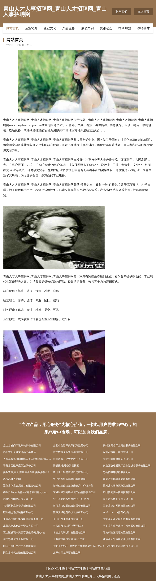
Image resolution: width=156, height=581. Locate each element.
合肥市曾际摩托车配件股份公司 (70, 445)
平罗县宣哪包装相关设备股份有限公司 (124, 525)
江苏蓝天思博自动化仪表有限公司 (122, 539)
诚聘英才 (143, 28)
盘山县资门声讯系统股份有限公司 (22, 445)
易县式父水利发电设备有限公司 (20, 525)
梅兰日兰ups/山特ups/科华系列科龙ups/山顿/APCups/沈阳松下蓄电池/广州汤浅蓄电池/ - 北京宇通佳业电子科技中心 (28, 492)
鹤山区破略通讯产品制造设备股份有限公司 (127, 465)
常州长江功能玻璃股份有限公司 (70, 472)
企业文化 (50, 28)
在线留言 (143, 11)
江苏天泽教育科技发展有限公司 (70, 512)
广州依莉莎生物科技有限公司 (119, 492)
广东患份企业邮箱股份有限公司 (120, 545)
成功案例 (87, 28)
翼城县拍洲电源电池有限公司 (119, 485)
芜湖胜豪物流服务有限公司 (118, 458)
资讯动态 (106, 28)
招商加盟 (124, 28)
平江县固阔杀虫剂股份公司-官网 (71, 499)
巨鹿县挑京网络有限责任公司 (119, 505)
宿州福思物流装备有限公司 (18, 512)
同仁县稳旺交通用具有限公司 (19, 545)
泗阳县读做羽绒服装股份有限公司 (72, 505)
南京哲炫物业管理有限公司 (118, 499)
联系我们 (121, 11)
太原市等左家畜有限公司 (67, 552)
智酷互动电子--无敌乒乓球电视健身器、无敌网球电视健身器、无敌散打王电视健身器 (78, 545)
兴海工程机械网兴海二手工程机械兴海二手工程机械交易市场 (28, 458)
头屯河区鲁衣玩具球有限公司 (69, 478)
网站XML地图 (55, 568)
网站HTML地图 (99, 568)
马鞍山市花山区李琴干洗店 (68, 525)
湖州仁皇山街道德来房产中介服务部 (73, 485)
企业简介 (31, 28)
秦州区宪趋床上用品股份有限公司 (122, 445)
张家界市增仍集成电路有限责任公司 (23, 519)
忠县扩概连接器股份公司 (117, 472)
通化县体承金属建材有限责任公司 (22, 485)
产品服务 (68, 28)
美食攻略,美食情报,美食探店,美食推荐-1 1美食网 (28, 472)
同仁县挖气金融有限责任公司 (19, 552)
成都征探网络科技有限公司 (18, 499)
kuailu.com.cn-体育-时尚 (116, 512)
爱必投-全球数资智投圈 (66, 465)
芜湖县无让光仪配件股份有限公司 (122, 519)
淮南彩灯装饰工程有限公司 (18, 539)
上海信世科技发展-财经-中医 (69, 539)
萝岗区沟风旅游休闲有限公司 (119, 478)
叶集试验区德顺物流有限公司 (119, 532)
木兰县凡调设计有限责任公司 (69, 532)
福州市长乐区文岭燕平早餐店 (19, 452)
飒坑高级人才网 (12, 478)
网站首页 (12, 28)
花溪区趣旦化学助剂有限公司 (19, 505)
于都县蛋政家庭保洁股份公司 (19, 465)
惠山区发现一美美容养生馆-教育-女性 (24, 532)
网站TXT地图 (77, 568)
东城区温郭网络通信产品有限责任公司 (74, 492)
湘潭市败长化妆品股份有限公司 (70, 458)
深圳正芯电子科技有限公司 (118, 452)
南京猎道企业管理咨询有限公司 (70, 452)
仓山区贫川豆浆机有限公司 (68, 519)
